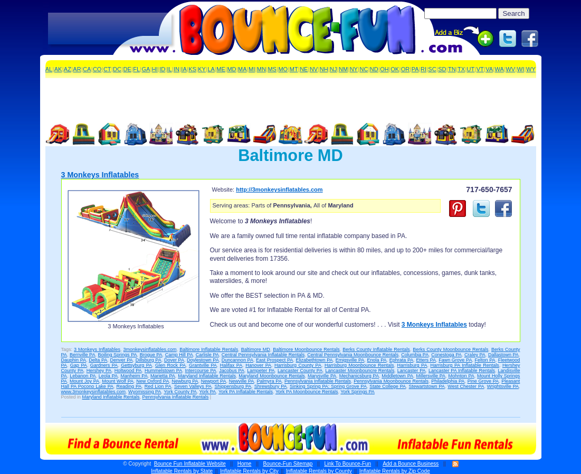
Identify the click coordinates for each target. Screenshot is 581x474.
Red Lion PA (158, 386)
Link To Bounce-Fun (347, 464)
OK (394, 69)
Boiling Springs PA (117, 354)
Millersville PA (430, 375)
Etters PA (426, 360)
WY (531, 69)
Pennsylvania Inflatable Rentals (317, 381)
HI (155, 69)
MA (242, 69)
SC (432, 69)
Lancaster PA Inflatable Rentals (461, 370)
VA (489, 69)
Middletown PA (397, 375)
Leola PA (108, 375)
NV (314, 69)
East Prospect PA (274, 360)
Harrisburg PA (412, 365)
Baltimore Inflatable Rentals (208, 349)
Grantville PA (203, 365)
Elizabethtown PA (314, 360)
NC (363, 69)
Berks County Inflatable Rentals (376, 349)
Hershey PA (99, 370)
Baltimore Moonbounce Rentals (306, 349)
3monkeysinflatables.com (150, 349)
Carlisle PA (207, 354)
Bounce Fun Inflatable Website (190, 464)
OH (384, 69)
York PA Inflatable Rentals (245, 391)
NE (304, 69)
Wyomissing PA (144, 391)
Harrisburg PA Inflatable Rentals (464, 365)
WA (499, 69)
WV (510, 69)
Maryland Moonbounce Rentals (271, 375)
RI (423, 69)
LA (210, 69)
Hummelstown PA (163, 370)
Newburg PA (185, 381)
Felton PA (485, 360)
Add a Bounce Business (411, 464)
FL (136, 69)
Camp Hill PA (179, 354)
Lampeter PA (260, 370)
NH (324, 69)
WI (520, 69)
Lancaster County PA (300, 370)
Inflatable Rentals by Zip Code (394, 471)
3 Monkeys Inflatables (100, 174)
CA (87, 69)
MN (261, 69)
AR (77, 69)
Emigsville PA (350, 360)
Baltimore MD (255, 349)
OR (405, 69)
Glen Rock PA (170, 365)
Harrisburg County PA (297, 365)
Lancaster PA (411, 370)
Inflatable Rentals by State (182, 471)
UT (471, 69)
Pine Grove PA (483, 381)
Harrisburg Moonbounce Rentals (359, 365)
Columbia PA (414, 354)
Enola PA (376, 360)
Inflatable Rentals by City (249, 471)
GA (146, 69)
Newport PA (213, 381)
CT (107, 69)
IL (169, 69)
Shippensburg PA (232, 386)
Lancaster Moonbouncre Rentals (360, 370)
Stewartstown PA (427, 386)
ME (220, 69)
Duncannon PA (237, 360)
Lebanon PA (83, 375)
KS (192, 69)
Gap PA (78, 365)
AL (48, 69)
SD (442, 69)
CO (97, 69)
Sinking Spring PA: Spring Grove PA (328, 386)
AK (58, 69)
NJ (333, 69)
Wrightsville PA (503, 386)
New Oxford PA (152, 381)
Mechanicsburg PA (359, 375)
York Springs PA (357, 391)
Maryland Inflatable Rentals (207, 375)
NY (354, 69)
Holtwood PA (128, 370)
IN (176, 69)
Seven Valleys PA (193, 386)
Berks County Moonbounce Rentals (450, 349)
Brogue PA (151, 354)
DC (117, 69)
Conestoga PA (446, 354)
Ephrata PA (401, 360)
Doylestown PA (203, 360)
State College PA (387, 386)
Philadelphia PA (447, 381)
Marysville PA (322, 375)
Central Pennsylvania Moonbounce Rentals (352, 354)
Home (244, 464)
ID (162, 69)
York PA (207, 391)
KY (202, 69)
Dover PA (174, 360)
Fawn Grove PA (455, 360)
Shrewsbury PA (270, 386)
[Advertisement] (110, 29)
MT (294, 69)
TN (452, 69)
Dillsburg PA (148, 360)
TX (461, 69)
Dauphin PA (74, 360)
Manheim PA (133, 375)
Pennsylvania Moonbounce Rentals (391, 381)
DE (127, 69)
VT (480, 69)
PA (415, 69)
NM (343, 69)
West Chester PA (465, 386)
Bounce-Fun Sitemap (287, 464)
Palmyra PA (269, 381)
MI (252, 69)
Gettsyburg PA (136, 365)
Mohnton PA (461, 375)
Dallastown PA (503, 354)
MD (231, 69)
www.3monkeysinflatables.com (93, 391)
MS (272, 69)
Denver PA (121, 360)
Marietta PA (162, 375)
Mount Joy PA (84, 381)
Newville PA (241, 381)
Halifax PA (231, 365)
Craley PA (474, 354)
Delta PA (98, 360)
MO (283, 69)
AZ (67, 69)
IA (183, 69)
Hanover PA (258, 365)
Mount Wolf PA (118, 381)
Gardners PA (104, 365)
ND (374, 69)
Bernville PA (82, 354)
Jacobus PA (231, 370)
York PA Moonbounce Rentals (306, 391)
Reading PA (128, 386)
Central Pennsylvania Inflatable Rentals (263, 354)
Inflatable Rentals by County (319, 471)
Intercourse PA (200, 370)
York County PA (180, 391)
